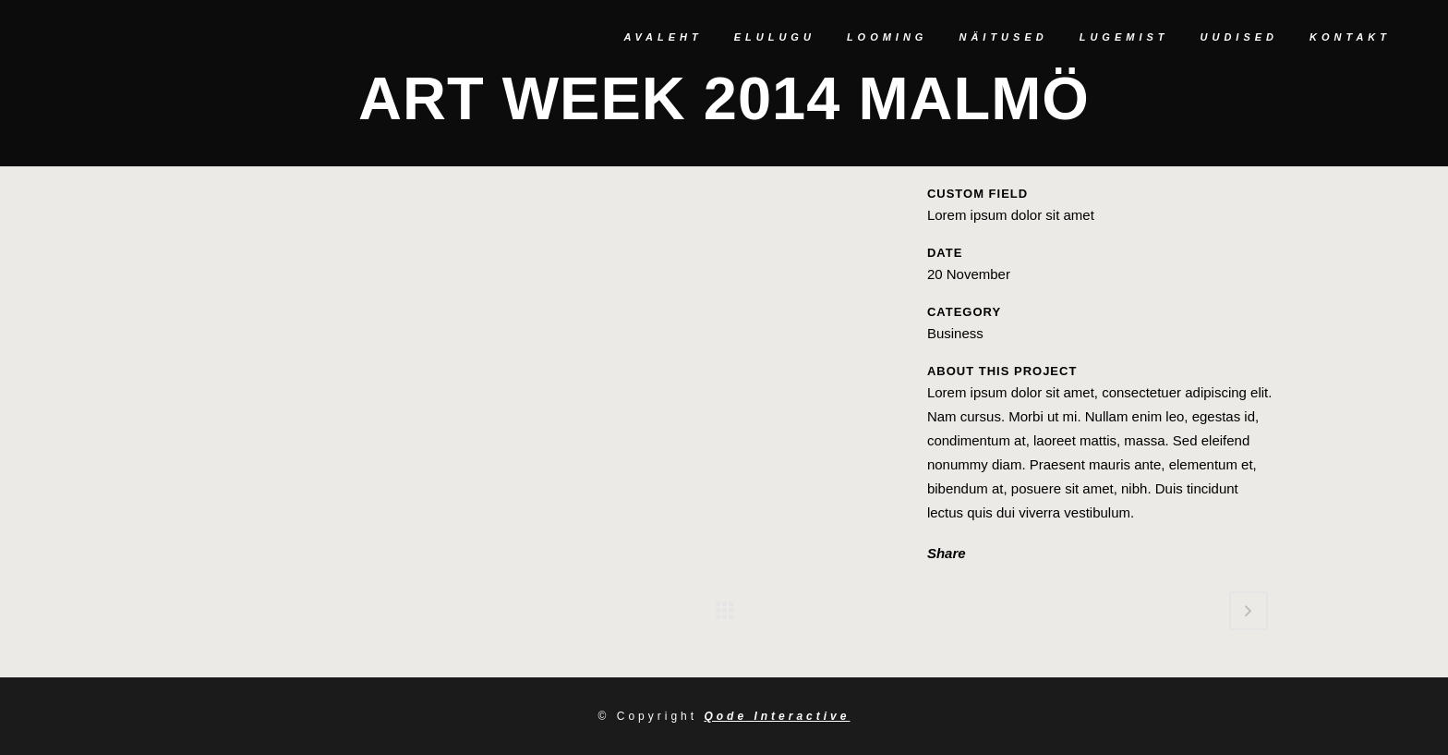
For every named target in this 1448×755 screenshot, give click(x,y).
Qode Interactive (777, 716)
